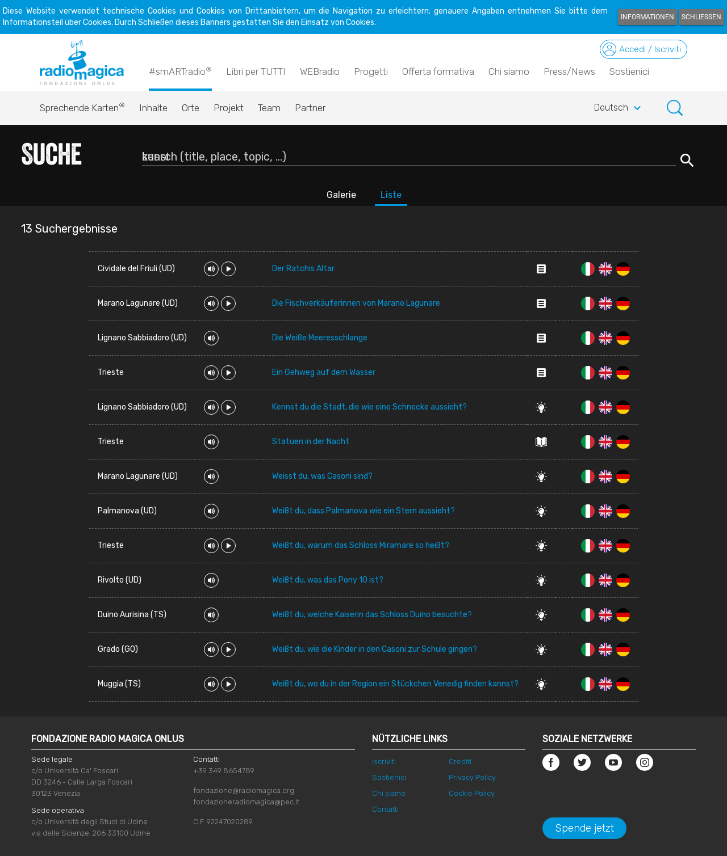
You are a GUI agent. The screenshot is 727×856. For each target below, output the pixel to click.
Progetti (371, 71)
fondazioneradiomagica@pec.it (246, 802)
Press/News (569, 71)
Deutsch (619, 108)
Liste (391, 194)
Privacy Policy (472, 777)
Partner (310, 107)
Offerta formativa (438, 71)
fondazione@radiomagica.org (243, 790)
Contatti (385, 809)
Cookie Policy (472, 793)
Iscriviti (384, 761)
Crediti (460, 761)
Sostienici (629, 71)
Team (269, 107)
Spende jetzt (584, 828)
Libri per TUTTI (256, 71)
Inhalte (153, 107)
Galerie (341, 194)
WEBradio (320, 71)
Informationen (647, 17)
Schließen (701, 17)
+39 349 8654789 (223, 770)
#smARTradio (180, 71)
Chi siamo (508, 71)
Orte (190, 107)
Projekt (229, 107)
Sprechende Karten (82, 105)
